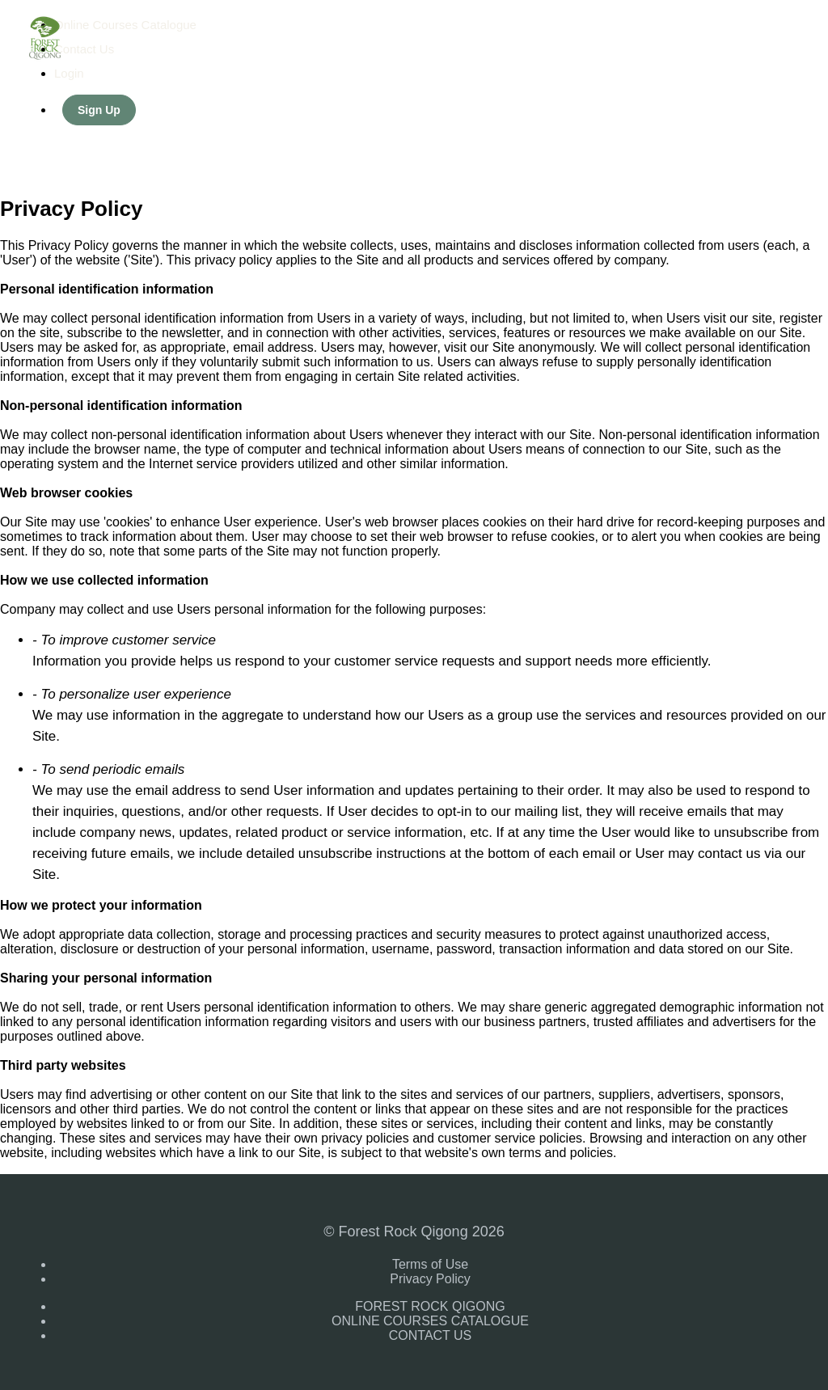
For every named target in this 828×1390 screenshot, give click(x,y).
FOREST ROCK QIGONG (430, 1306)
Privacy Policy (430, 1279)
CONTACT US (430, 1335)
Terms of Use (430, 1264)
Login (69, 73)
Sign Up (99, 110)
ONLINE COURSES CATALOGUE (430, 1321)
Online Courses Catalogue (125, 25)
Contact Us (84, 49)
